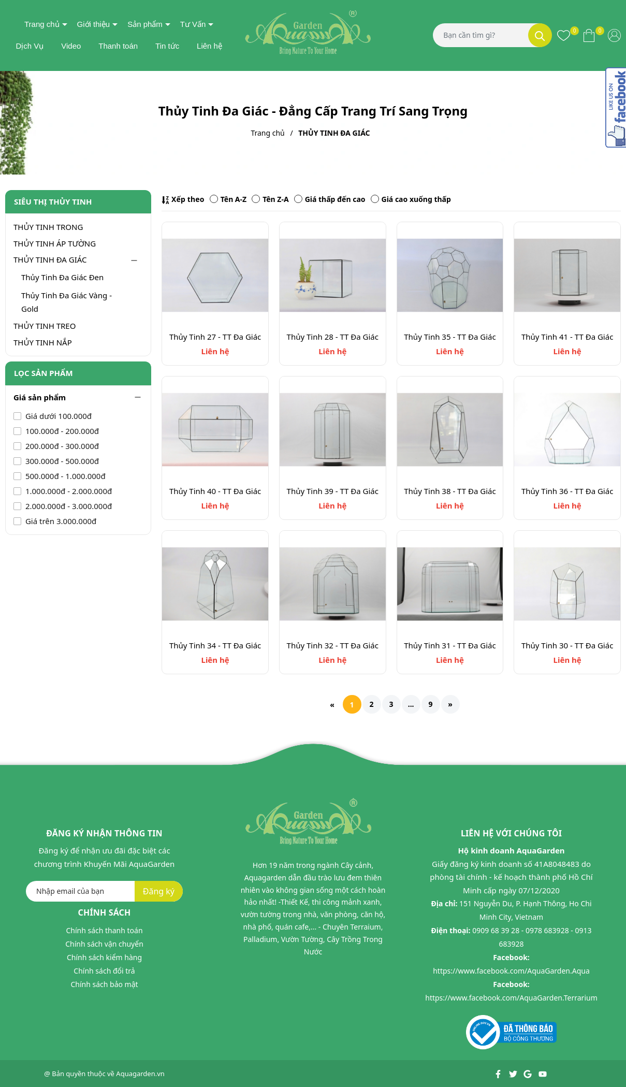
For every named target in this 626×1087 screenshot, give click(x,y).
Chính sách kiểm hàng (104, 957)
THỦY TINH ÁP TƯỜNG (54, 243)
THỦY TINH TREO (44, 326)
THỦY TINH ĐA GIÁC (50, 259)
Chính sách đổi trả (104, 971)
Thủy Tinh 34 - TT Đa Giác (215, 645)
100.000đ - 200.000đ (61, 431)
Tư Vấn (193, 24)
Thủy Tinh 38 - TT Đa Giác (450, 491)
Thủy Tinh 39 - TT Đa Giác (332, 491)
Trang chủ (42, 24)
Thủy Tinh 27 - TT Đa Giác (215, 336)
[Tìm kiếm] (540, 35)
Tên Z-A (270, 199)
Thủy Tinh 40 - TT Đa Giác (215, 491)
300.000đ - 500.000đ (61, 461)
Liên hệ (209, 45)
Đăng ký (158, 891)
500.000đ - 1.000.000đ (64, 476)
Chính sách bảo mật (104, 984)
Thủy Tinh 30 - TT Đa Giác (567, 645)
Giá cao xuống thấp (411, 199)
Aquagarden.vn (140, 1073)
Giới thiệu (93, 24)
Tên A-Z (228, 199)
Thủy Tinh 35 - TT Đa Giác (450, 336)
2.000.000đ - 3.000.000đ (67, 506)
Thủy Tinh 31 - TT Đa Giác (450, 645)
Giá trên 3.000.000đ (59, 521)
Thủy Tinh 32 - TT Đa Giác (332, 645)
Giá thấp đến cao (330, 199)
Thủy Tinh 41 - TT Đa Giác (567, 336)
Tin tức (167, 45)
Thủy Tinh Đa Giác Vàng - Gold (66, 302)
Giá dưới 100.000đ (57, 416)
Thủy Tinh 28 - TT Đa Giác (332, 336)
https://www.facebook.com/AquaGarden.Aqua (511, 971)
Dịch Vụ (29, 45)
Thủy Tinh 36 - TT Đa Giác (567, 491)
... (411, 704)
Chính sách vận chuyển (104, 944)
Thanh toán (118, 45)
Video (71, 45)
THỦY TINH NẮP (42, 342)
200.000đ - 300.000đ (61, 446)
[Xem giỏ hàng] (589, 35)
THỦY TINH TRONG (48, 227)
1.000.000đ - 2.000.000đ (67, 491)
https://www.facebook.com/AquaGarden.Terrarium (511, 998)
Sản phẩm (145, 24)
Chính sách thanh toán (104, 930)
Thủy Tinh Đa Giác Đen (62, 277)
